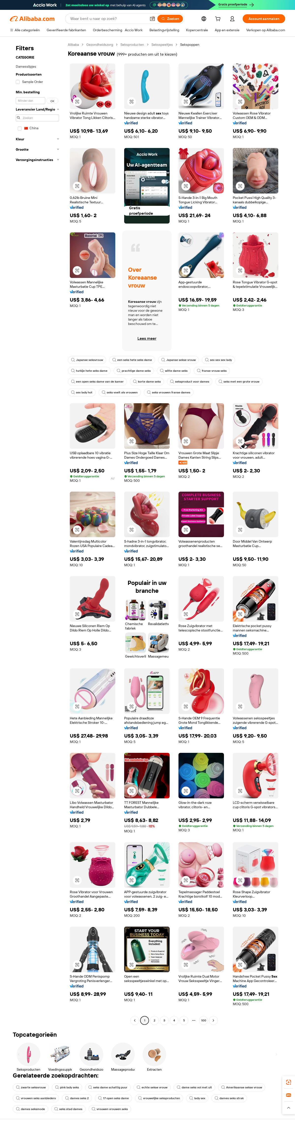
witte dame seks (174, 371)
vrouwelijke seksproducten (159, 1098)
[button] (152, 19)
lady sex (197, 1098)
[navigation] (37, 533)
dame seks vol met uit (194, 1087)
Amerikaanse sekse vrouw (241, 1087)
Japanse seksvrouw (87, 360)
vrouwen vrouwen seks (110, 1109)
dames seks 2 (77, 1098)
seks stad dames (68, 1109)
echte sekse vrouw (152, 1087)
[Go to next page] (213, 1020)
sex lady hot (81, 392)
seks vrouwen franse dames (168, 392)
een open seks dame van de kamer (97, 382)
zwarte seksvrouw (31, 1087)
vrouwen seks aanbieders (36, 1098)
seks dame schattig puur (107, 1087)
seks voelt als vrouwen (120, 392)
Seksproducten (132, 45)
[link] (288, 1082)
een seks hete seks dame (132, 360)
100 (203, 1020)
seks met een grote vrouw (239, 382)
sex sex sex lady (218, 360)
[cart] (218, 19)
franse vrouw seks (212, 371)
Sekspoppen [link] (189, 45)
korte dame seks (147, 382)
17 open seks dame (113, 1098)
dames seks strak (229, 1098)
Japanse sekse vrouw (178, 360)
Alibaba (73, 45)
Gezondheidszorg (99, 45)
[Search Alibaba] (108, 18)
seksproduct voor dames (189, 382)
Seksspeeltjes (162, 45)
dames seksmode (30, 1109)
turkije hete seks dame (89, 371)
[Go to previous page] (134, 1020)
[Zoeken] (170, 19)
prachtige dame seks (134, 371)
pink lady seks (67, 1087)
